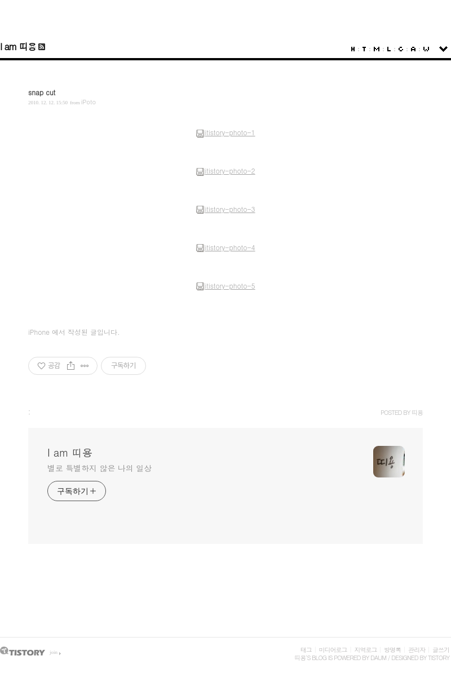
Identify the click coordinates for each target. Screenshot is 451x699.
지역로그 (365, 649)
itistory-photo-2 (225, 170)
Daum (378, 657)
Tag (364, 49)
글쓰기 (440, 649)
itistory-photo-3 (225, 209)
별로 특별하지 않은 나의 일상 (99, 468)
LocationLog (389, 49)
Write (426, 49)
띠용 (300, 657)
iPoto (88, 102)
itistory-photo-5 (225, 285)
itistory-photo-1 (225, 132)
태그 (306, 649)
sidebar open (443, 49)
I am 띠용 (18, 46)
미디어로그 (333, 649)
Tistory (438, 657)
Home (353, 49)
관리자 (416, 649)
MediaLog (376, 49)
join (54, 652)
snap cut (41, 92)
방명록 (392, 649)
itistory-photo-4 (225, 247)
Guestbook (401, 49)
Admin (413, 49)
